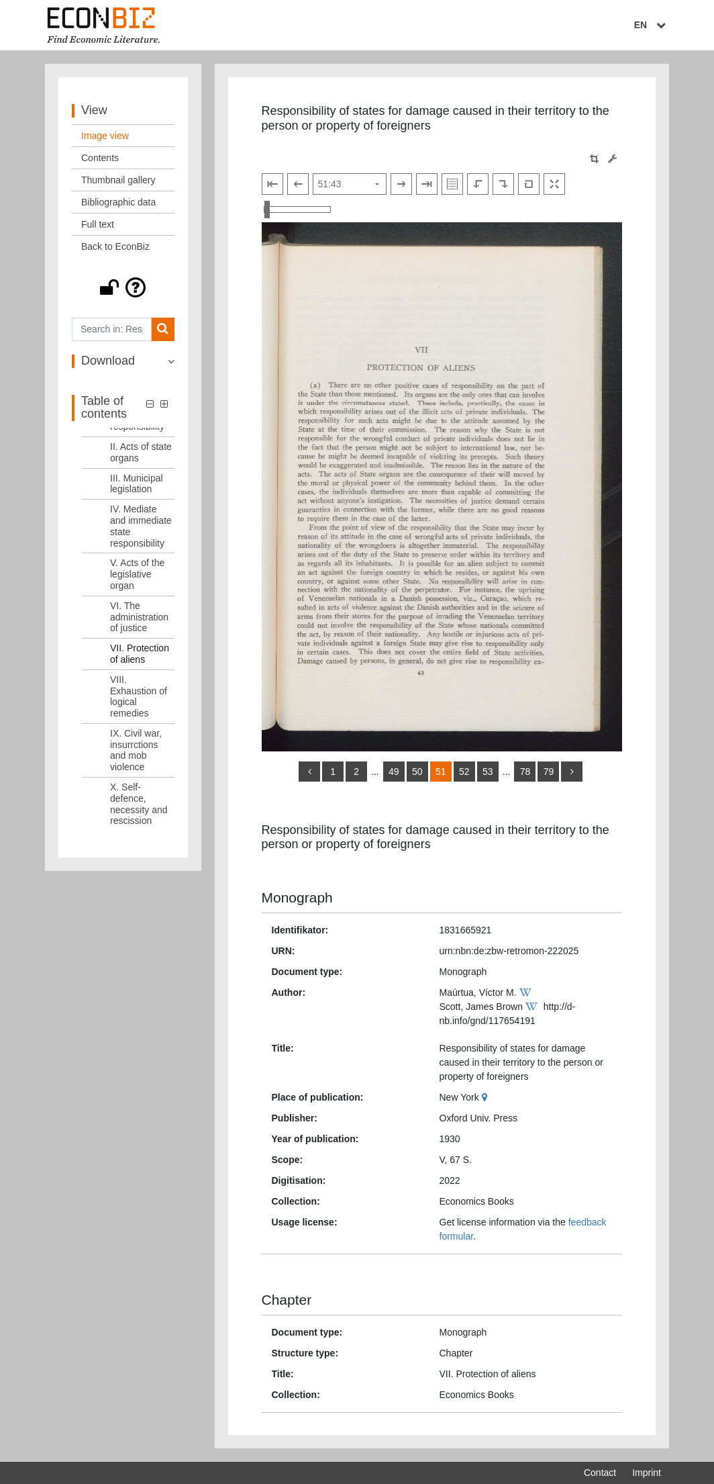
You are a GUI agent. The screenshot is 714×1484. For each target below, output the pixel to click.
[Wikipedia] (527, 992)
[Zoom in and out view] (297, 209)
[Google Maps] (486, 1097)
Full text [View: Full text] (97, 224)
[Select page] (349, 184)
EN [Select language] (651, 24)
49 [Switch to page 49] (394, 771)
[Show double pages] (452, 184)
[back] (309, 771)
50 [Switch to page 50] (417, 771)
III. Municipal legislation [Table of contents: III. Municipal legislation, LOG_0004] (136, 484)
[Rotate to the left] (478, 184)
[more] (571, 771)
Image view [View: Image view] (105, 135)
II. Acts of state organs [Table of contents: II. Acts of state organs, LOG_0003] (141, 452)
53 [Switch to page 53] (487, 771)
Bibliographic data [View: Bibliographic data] (118, 202)
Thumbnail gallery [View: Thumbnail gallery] (118, 180)
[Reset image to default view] (529, 184)
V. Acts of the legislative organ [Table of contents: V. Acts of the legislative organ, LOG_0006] (137, 574)
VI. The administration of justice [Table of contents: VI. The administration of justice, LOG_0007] (139, 617)
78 (525, 771)
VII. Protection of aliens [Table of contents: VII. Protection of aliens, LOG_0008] (139, 654)
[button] (123, 287)
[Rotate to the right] (503, 184)
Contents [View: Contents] (100, 157)
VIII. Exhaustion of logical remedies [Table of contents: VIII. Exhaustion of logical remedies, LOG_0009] (138, 696)
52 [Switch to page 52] (464, 771)
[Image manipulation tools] (612, 158)
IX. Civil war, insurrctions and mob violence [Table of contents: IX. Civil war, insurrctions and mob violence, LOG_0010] (136, 750)
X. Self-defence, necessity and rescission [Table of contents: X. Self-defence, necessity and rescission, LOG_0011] (139, 804)
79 (549, 771)
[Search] (163, 329)
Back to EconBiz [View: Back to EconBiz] (115, 246)
